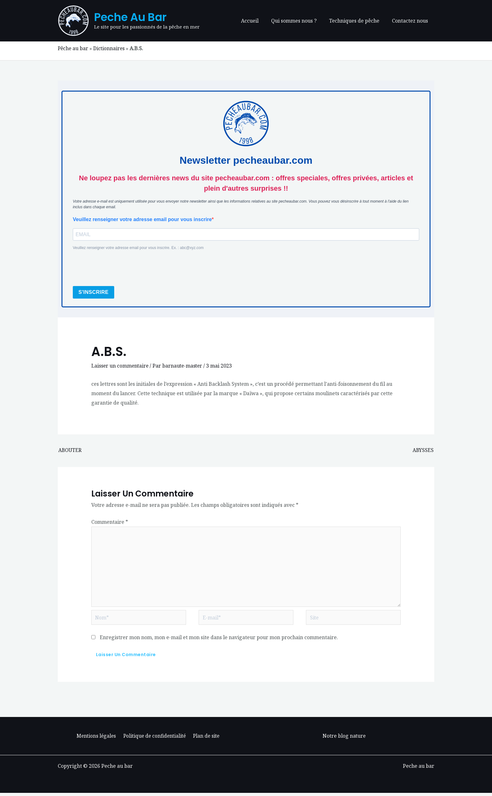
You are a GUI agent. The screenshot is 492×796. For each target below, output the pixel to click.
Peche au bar (130, 17)
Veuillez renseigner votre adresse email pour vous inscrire (142, 219)
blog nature (352, 739)
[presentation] (120, 269)
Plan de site (206, 739)
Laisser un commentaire (120, 366)
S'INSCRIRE (93, 292)
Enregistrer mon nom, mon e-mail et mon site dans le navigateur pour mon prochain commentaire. (219, 640)
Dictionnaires (110, 48)
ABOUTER (70, 450)
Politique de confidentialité (154, 739)
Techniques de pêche (358, 20)
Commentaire (109, 522)
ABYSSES (423, 450)
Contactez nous (411, 20)
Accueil (258, 20)
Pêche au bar (73, 48)
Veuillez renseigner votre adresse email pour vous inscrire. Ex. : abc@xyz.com (138, 248)
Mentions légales (96, 739)
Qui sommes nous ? (300, 20)
